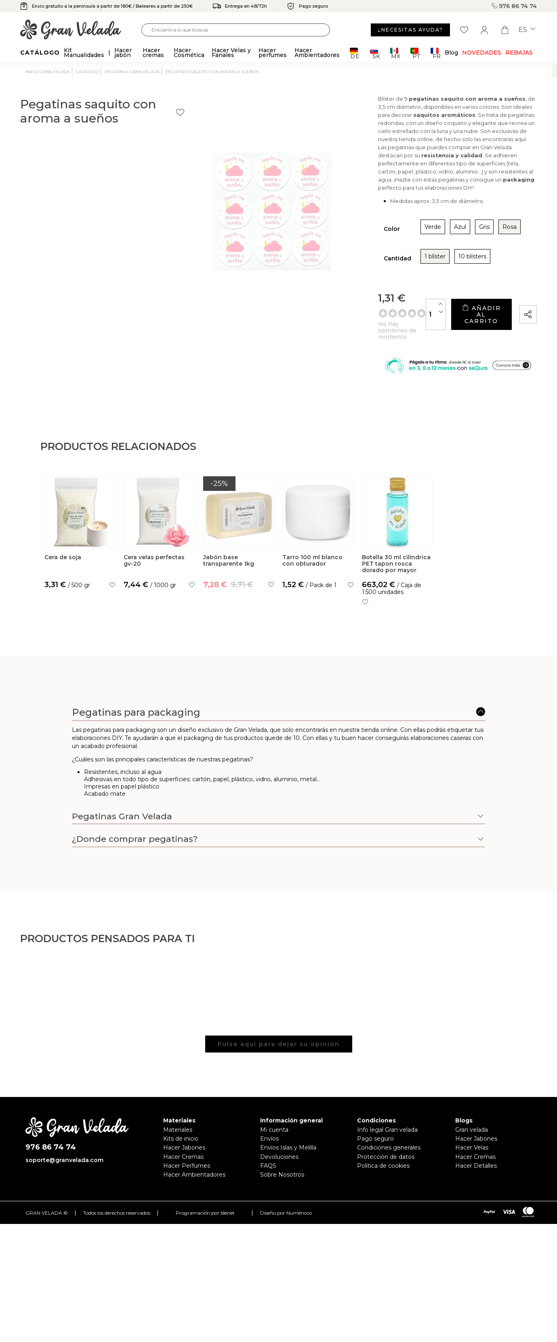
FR (436, 53)
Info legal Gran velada (387, 1141)
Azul (380, 238)
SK (375, 53)
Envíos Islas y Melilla (288, 1159)
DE (355, 53)
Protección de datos (385, 1168)
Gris (404, 238)
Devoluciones (279, 1168)
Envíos (269, 1150)
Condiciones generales (388, 1159)
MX (395, 53)
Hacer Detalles (476, 1177)
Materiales (177, 1141)
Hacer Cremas (183, 1168)
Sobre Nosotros (282, 1186)
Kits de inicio (180, 1150)
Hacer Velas (471, 1159)
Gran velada (471, 1141)
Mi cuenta (274, 1141)
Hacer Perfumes (186, 1177)
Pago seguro (375, 1150)
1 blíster (355, 268)
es (527, 30)
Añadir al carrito (455, 319)
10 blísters (393, 268)
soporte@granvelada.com (64, 1172)
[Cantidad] (384, 320)
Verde (353, 238)
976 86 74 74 (514, 6)
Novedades (481, 52)
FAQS (268, 1177)
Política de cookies (383, 1177)
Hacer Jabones (184, 1159)
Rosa (430, 238)
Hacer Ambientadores (194, 1186)
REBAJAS (519, 52)
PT (415, 53)
